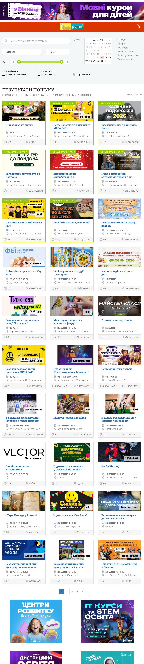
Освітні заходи (130, 191)
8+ (55, 288)
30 (98, 61)
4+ (103, 337)
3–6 (55, 484)
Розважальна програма (82, 142)
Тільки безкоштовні (14, 74)
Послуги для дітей (82, 191)
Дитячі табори (130, 142)
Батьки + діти (46, 71)
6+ (55, 191)
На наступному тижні (128, 55)
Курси (30, 142)
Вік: (4, 62)
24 (102, 57)
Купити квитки (47, 74)
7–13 (56, 581)
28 (90, 61)
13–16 (105, 191)
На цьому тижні (125, 51)
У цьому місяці (124, 59)
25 (105, 57)
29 (94, 61)
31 (102, 61)
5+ (7, 240)
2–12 (8, 288)
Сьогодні (121, 39)
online (30, 483)
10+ (103, 142)
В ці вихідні (122, 47)
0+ (103, 240)
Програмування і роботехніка (82, 386)
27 (86, 61)
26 (109, 57)
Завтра (121, 43)
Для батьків (10, 71)
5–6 (7, 142)
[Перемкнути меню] (4, 27)
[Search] (36, 41)
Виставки (32, 532)
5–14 (56, 337)
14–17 (9, 435)
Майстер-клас (129, 240)
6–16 (8, 581)
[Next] (82, 591)
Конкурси (127, 483)
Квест (126, 581)
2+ (55, 142)
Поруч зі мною (82, 74)
